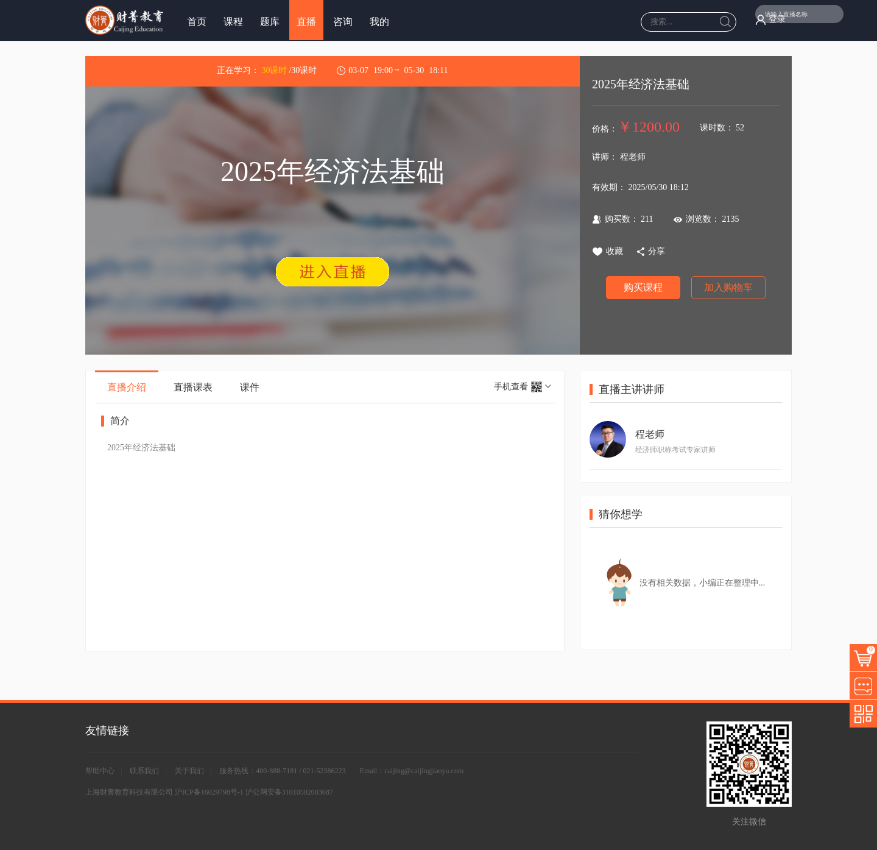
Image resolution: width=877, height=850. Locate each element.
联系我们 (144, 771)
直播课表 (193, 387)
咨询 (343, 21)
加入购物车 (728, 287)
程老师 (649, 434)
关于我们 (189, 771)
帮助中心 (99, 771)
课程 (233, 21)
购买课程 (643, 287)
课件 (249, 387)
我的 (379, 21)
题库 (270, 21)
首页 (196, 21)
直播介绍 (126, 387)
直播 (306, 21)
